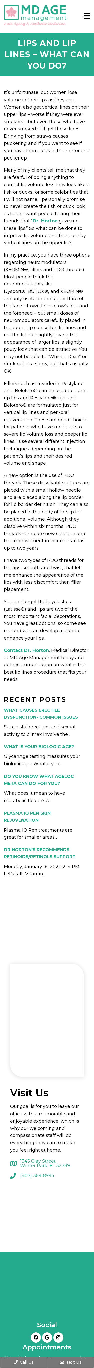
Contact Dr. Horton (26, 650)
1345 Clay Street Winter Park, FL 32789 (45, 1163)
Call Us (23, 1362)
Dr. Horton (45, 221)
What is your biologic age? (39, 746)
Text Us (70, 1362)
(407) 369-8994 (37, 1175)
